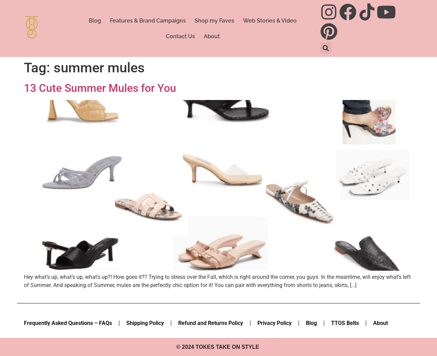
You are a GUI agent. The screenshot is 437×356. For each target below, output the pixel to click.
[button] (326, 48)
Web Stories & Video (270, 20)
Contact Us (180, 36)
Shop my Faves (214, 20)
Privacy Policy (274, 323)
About (212, 36)
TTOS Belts (345, 323)
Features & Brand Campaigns (148, 20)
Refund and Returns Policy (210, 323)
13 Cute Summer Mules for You (100, 88)
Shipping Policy (145, 323)
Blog (95, 20)
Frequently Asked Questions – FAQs (68, 323)
